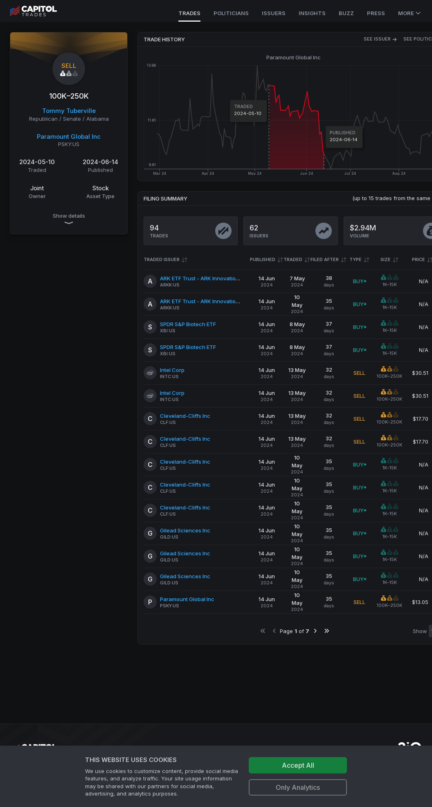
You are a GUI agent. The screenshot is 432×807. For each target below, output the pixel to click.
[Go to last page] (326, 630)
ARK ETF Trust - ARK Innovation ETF (205, 278)
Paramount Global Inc (69, 136)
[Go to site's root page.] (42, 11)
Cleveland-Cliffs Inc (185, 416)
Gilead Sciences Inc (185, 530)
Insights (312, 13)
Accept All (298, 765)
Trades (189, 13)
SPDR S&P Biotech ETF (188, 324)
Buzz (346, 13)
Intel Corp (172, 370)
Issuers (274, 13)
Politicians (231, 13)
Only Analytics (298, 787)
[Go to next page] (315, 630)
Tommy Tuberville (69, 111)
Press (376, 13)
